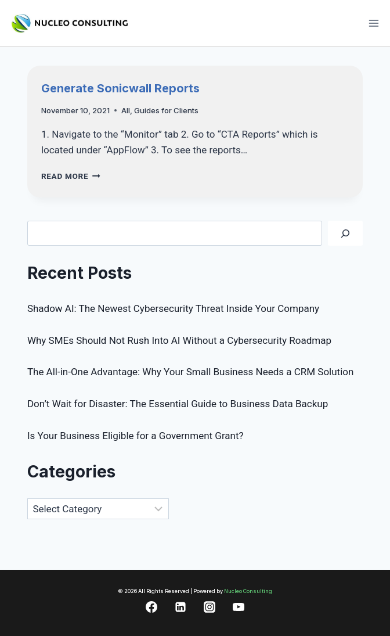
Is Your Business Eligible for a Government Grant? (135, 435)
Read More (70, 176)
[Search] (345, 233)
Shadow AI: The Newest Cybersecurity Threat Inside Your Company (173, 308)
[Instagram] (209, 607)
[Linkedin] (180, 607)
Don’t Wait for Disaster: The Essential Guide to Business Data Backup (177, 403)
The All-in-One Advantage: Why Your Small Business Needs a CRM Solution (190, 372)
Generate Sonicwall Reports (120, 88)
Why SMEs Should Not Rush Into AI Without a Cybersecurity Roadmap (179, 340)
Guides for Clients (166, 110)
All (125, 110)
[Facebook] (151, 607)
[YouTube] (238, 607)
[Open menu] (373, 23)
